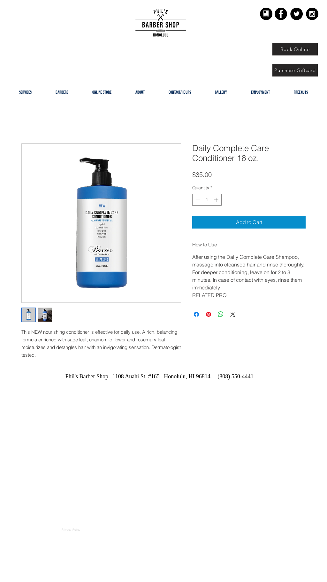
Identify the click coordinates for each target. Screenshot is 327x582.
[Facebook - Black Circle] (281, 14)
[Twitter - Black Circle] (296, 14)
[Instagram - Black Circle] (312, 14)
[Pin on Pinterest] (208, 314)
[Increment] (217, 199)
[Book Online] (295, 49)
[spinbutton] (207, 199)
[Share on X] (233, 314)
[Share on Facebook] (196, 314)
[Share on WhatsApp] (220, 314)
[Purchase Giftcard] (295, 70)
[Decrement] (197, 199)
